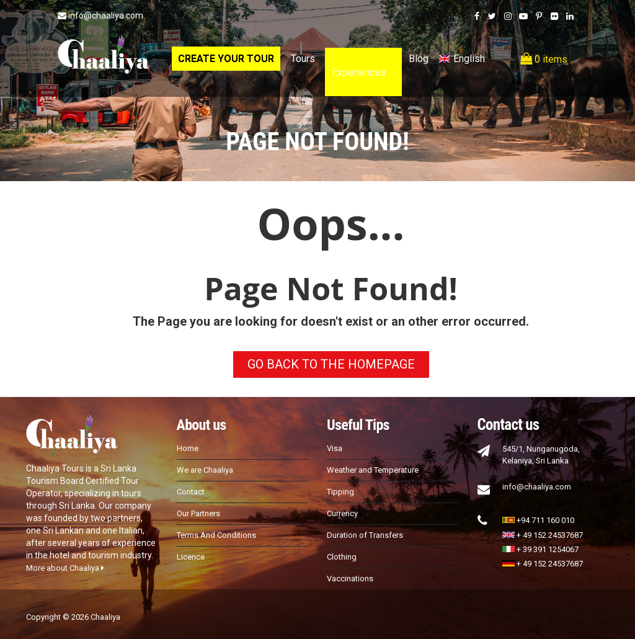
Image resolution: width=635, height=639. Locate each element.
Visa (334, 448)
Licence (191, 556)
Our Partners (198, 513)
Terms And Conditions (216, 535)
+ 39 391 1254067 (540, 549)
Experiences (359, 72)
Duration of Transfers (365, 535)
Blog (419, 59)
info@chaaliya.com (100, 15)
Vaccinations (350, 578)
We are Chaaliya (205, 470)
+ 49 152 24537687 (542, 535)
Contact (191, 491)
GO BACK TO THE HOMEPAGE (331, 364)
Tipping (340, 491)
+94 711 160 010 (538, 520)
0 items (543, 59)
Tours (303, 59)
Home (187, 448)
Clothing (342, 556)
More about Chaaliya (65, 568)
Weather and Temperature (373, 470)
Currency (342, 513)
